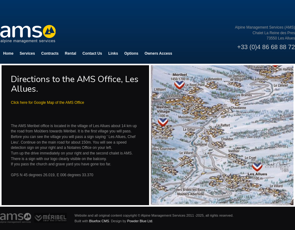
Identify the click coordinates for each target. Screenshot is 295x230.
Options (131, 53)
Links (113, 53)
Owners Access (158, 53)
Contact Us (92, 53)
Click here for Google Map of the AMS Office (47, 102)
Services (27, 53)
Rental (70, 53)
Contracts (50, 53)
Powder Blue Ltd (139, 221)
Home (8, 53)
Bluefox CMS (99, 221)
